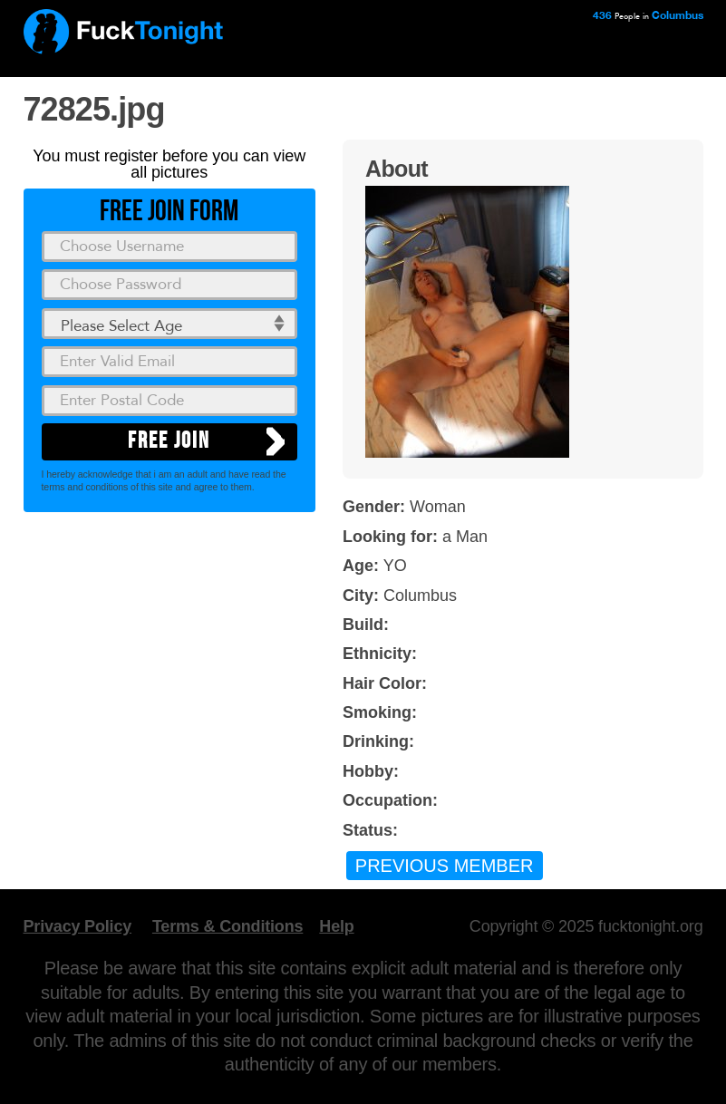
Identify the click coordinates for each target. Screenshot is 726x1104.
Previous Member (444, 866)
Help (336, 926)
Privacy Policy (78, 926)
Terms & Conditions (227, 926)
